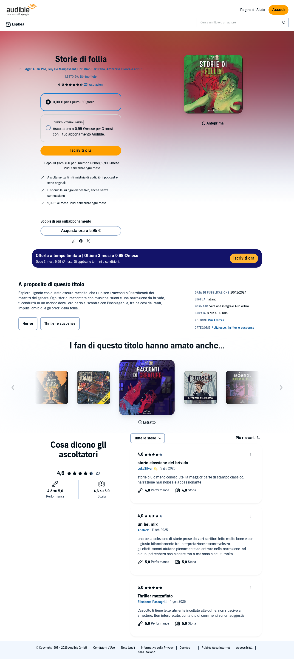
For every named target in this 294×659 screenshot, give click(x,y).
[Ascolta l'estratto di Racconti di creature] (147, 425)
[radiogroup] (80, 117)
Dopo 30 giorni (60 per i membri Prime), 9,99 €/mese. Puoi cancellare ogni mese (82, 165)
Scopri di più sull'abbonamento (65, 221)
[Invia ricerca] (284, 22)
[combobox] (242, 22)
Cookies (185, 648)
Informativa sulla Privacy (157, 648)
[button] (73, 241)
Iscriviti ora (80, 150)
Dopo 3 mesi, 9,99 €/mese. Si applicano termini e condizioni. (87, 258)
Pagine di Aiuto (252, 10)
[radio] (80, 102)
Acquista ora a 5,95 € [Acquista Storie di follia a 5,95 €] (81, 230)
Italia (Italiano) (147, 652)
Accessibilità (244, 648)
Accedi (278, 9)
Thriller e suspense (60, 328)
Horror (28, 328)
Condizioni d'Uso (104, 648)
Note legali (128, 648)
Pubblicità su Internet (216, 648)
